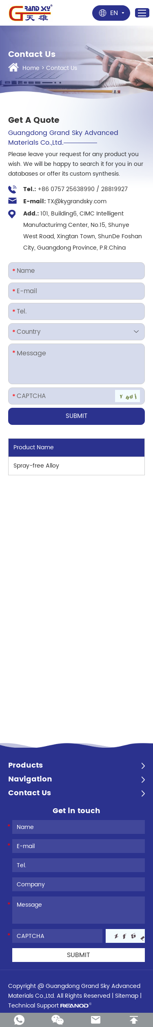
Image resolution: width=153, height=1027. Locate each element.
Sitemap (126, 996)
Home (31, 68)
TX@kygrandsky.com (76, 201)
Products (25, 765)
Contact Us (61, 68)
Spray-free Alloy (36, 465)
